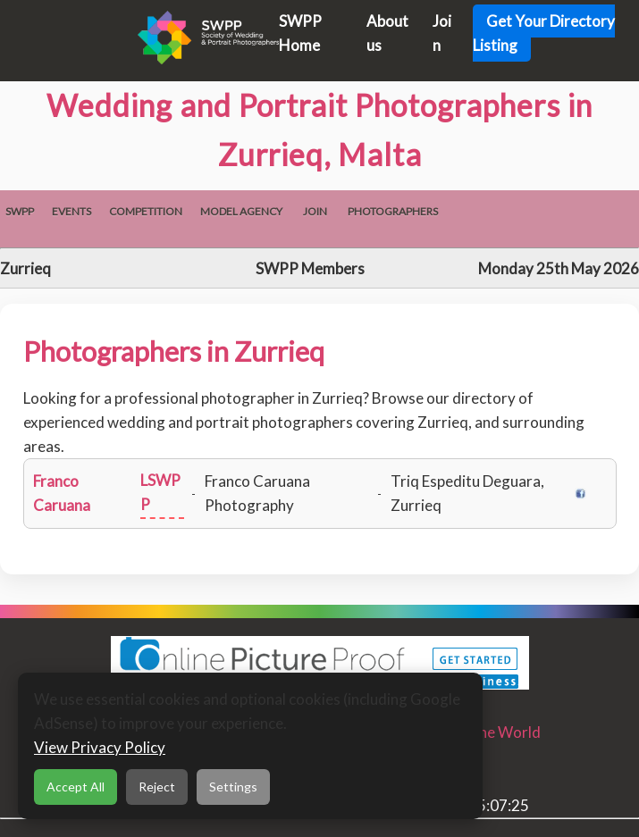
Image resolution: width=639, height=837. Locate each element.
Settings (233, 786)
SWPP (19, 211)
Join (315, 211)
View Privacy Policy (99, 747)
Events (71, 211)
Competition (145, 211)
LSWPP (160, 492)
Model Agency (241, 211)
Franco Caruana (61, 493)
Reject (157, 786)
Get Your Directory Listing (544, 33)
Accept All (75, 786)
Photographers (393, 211)
